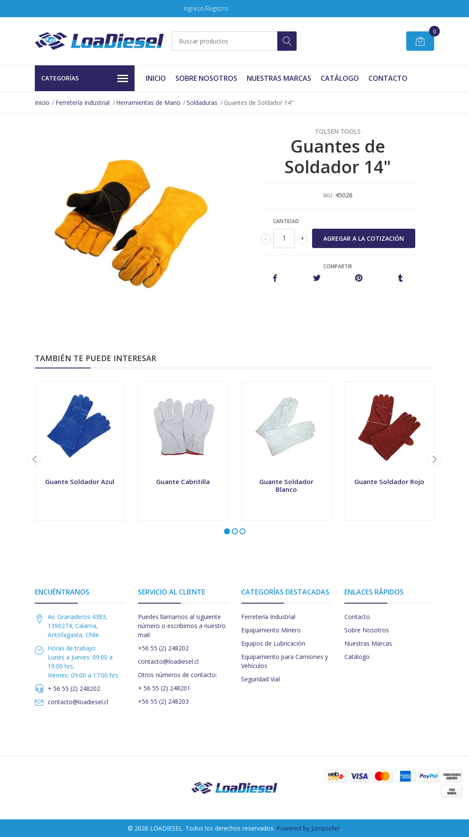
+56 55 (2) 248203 (163, 701)
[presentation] (34, 458)
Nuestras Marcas (279, 78)
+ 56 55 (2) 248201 (164, 688)
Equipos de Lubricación (273, 643)
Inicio (156, 78)
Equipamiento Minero (271, 630)
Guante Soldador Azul (79, 481)
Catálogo (340, 78)
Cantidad (286, 221)
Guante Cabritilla (183, 481)
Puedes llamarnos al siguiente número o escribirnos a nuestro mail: (182, 626)
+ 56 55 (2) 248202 (74, 688)
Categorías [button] (85, 78)
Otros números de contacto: (177, 675)
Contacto (388, 78)
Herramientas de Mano (148, 102)
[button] (227, 531)
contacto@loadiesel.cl (78, 702)
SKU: (328, 195)
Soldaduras (202, 102)
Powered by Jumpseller (308, 828)
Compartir (337, 266)
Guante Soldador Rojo (389, 481)
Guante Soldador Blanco (286, 485)
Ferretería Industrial (82, 102)
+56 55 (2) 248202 (163, 648)
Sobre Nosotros (206, 78)
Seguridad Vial (260, 679)
